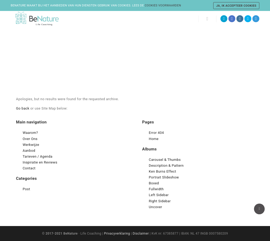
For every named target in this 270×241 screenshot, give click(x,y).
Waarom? (30, 133)
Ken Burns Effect (162, 171)
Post (26, 189)
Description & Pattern (166, 166)
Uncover (155, 207)
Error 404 (156, 133)
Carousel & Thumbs (165, 160)
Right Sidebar (160, 201)
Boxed (154, 183)
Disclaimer (141, 233)
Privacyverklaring (117, 233)
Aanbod (29, 151)
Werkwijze (31, 145)
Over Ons (30, 139)
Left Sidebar (159, 195)
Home (154, 139)
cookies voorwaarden (163, 5)
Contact (29, 168)
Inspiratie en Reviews (40, 162)
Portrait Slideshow (164, 177)
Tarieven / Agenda (38, 156)
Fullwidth (156, 189)
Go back (22, 108)
